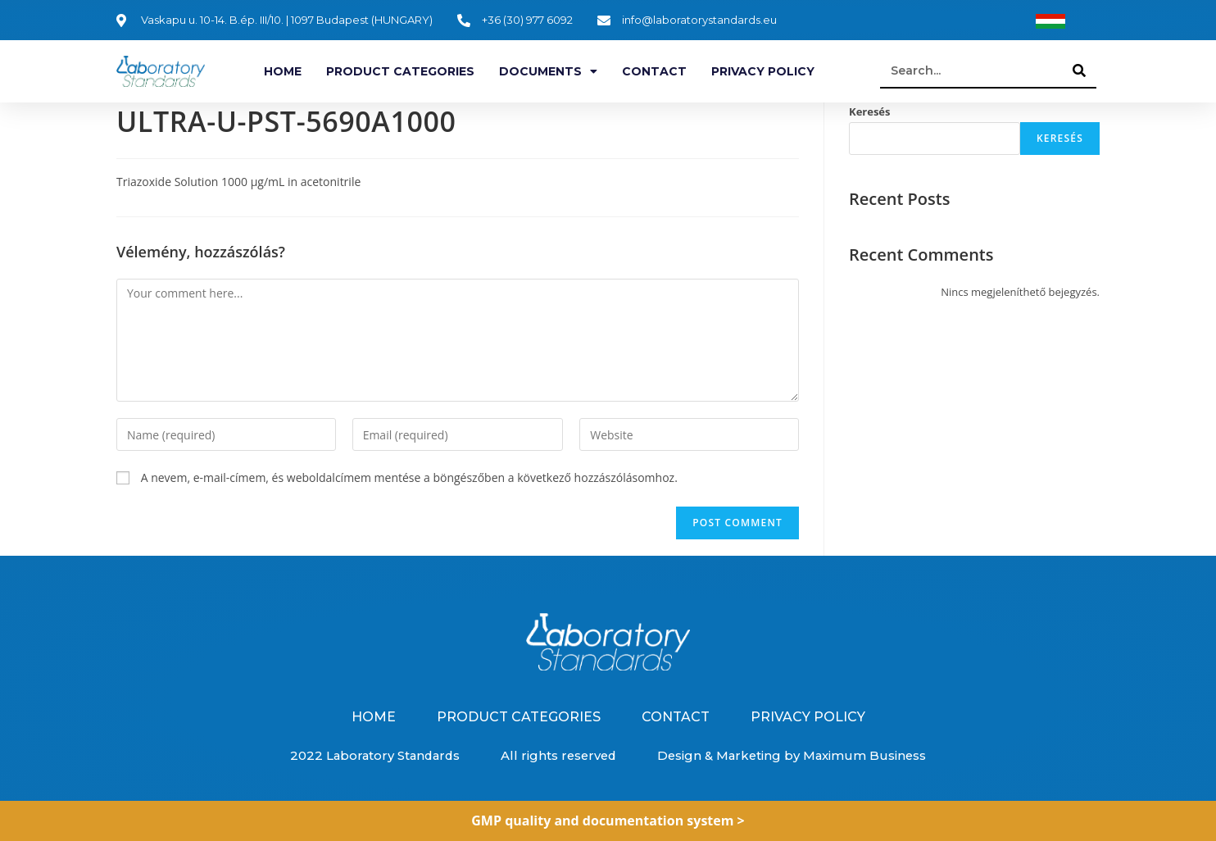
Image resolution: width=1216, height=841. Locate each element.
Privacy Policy (762, 71)
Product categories (400, 71)
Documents (548, 71)
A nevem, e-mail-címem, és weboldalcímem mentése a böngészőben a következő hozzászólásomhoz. (409, 477)
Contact (654, 71)
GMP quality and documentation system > (608, 820)
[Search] (1080, 70)
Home (283, 71)
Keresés (870, 111)
